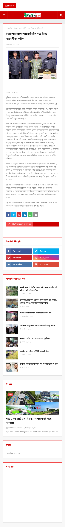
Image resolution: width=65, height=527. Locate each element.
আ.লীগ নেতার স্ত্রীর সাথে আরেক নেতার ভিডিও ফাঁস (35, 312)
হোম (7, 28)
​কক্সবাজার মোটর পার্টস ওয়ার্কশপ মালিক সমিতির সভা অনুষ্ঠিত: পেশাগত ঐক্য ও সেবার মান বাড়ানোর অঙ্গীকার (38, 301)
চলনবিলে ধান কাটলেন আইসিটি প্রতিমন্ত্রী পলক (34, 351)
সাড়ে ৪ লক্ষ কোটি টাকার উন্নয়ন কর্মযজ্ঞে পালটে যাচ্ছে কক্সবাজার (29, 421)
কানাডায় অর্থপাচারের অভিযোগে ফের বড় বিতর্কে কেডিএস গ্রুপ (39, 363)
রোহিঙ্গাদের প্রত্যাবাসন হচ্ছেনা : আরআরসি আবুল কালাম (37, 325)
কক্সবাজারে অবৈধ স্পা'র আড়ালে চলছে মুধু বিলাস (35, 338)
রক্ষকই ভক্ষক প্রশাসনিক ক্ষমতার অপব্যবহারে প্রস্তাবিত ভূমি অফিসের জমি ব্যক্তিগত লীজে (38, 288)
